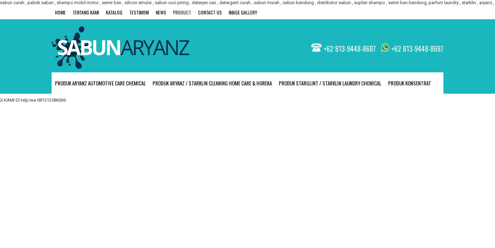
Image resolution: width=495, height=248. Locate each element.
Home (60, 12)
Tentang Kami (86, 12)
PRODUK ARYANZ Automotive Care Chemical (100, 83)
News (161, 12)
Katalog (114, 12)
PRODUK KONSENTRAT (409, 83)
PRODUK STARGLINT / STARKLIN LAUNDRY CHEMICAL (330, 83)
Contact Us (210, 12)
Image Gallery (243, 12)
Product (182, 12)
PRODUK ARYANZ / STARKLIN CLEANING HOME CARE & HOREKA (212, 83)
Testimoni (139, 12)
